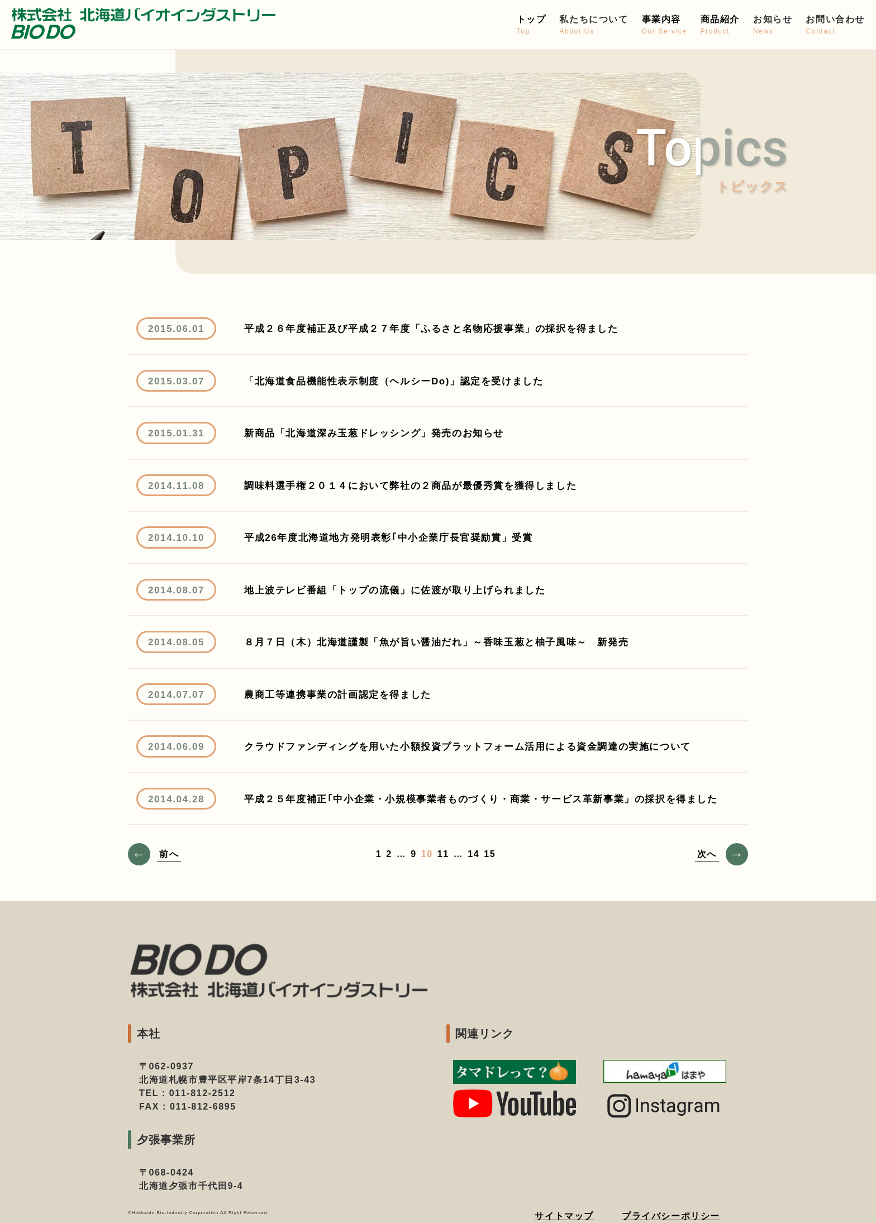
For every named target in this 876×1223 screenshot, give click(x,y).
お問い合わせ (835, 25)
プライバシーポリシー (671, 1216)
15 (490, 854)
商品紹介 (720, 25)
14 (473, 854)
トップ (531, 25)
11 (443, 854)
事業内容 (664, 25)
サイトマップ (564, 1216)
